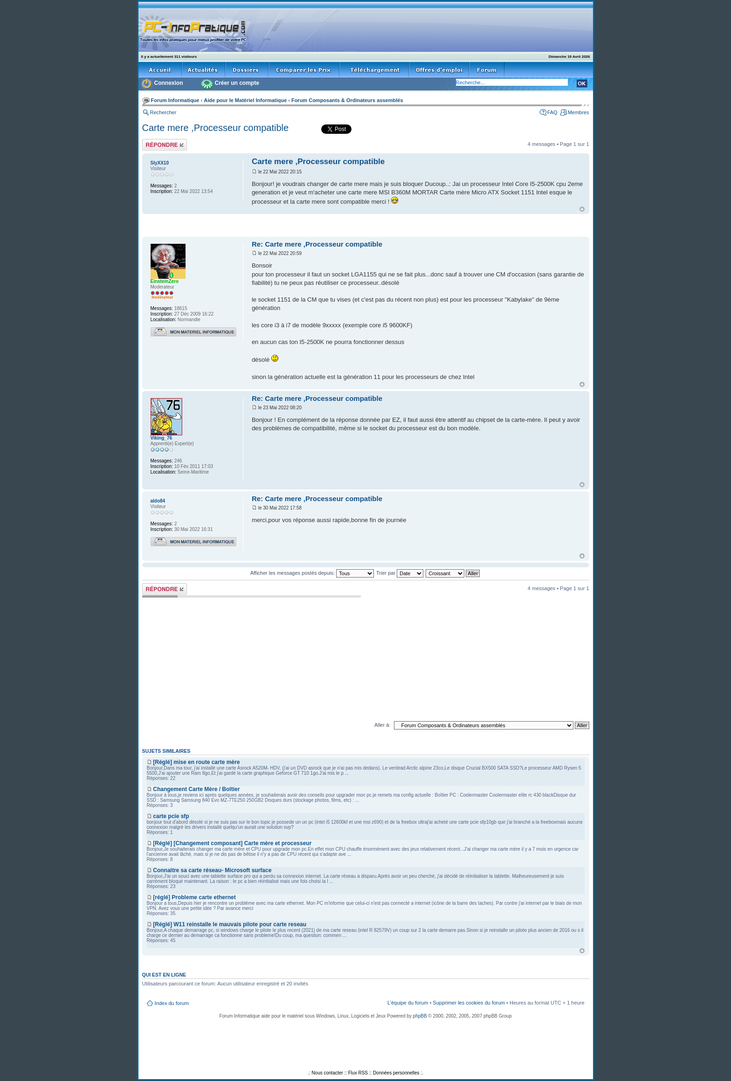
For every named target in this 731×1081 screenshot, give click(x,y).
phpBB (420, 1016)
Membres (578, 112)
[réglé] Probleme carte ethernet (194, 897)
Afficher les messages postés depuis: (312, 573)
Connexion (168, 83)
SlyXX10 (160, 162)
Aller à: (382, 725)
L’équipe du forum (407, 1002)
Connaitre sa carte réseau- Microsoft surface (212, 870)
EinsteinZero (165, 281)
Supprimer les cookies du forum (469, 1002)
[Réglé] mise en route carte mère (196, 762)
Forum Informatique (175, 100)
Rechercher (163, 112)
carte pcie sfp (171, 816)
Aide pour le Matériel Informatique (245, 100)
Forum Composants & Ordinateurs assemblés (347, 100)
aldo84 (158, 500)
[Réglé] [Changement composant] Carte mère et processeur (232, 843)
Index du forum (172, 1003)
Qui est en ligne (164, 975)
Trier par (399, 573)
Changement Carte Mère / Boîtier (196, 789)
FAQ (552, 112)
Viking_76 (161, 438)
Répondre (164, 145)
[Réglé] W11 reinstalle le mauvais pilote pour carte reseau (229, 924)
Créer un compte (237, 83)
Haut (582, 209)
